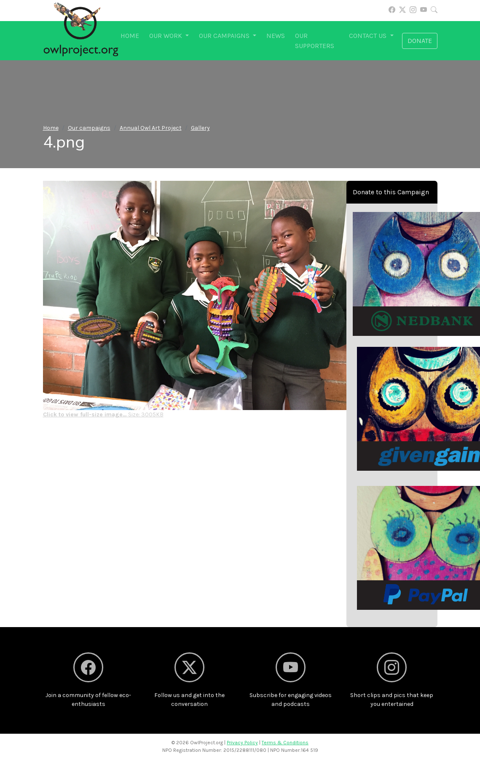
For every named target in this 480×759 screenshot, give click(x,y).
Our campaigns (89, 127)
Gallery (200, 127)
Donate (420, 41)
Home (130, 36)
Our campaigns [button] (225, 36)
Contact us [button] (368, 36)
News (275, 36)
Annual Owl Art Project (151, 127)
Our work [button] (166, 36)
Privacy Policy (242, 743)
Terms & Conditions (285, 743)
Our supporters (314, 41)
